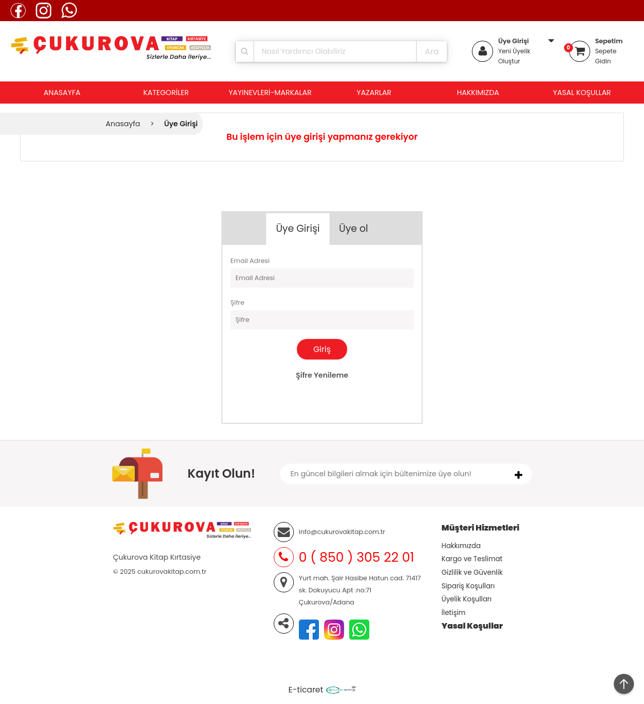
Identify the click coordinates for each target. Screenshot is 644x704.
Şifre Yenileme (322, 375)
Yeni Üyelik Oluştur (514, 56)
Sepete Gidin (606, 56)
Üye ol (353, 228)
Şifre (237, 302)
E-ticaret (305, 689)
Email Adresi (250, 260)
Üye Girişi (513, 41)
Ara (432, 51)
